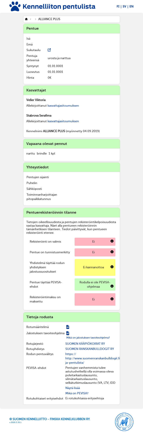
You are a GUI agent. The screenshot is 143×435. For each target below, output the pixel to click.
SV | (126, 6)
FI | (119, 6)
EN (131, 6)
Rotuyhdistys (35, 349)
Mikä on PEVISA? (77, 393)
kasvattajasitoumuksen (63, 105)
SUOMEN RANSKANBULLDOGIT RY (89, 349)
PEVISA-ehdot (36, 368)
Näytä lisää (72, 388)
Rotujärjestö (34, 343)
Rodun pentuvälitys (39, 354)
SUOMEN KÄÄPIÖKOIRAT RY (85, 343)
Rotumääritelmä (37, 327)
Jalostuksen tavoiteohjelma (45, 333)
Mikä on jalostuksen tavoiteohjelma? (88, 337)
